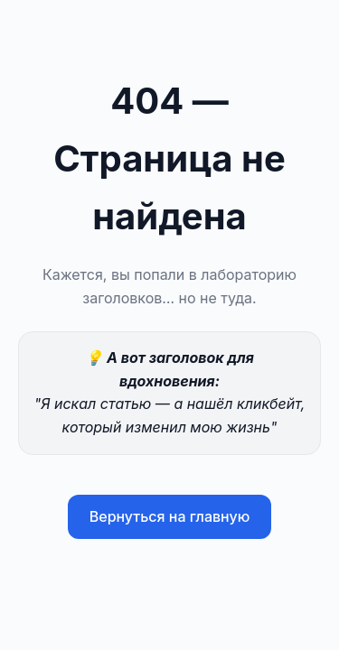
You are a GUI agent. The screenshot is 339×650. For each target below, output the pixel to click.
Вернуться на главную (169, 516)
